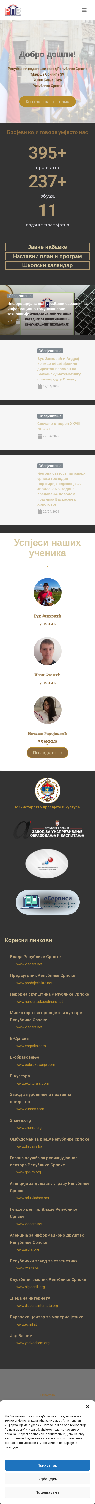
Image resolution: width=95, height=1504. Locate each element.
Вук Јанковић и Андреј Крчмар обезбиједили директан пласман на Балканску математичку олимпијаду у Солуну (59, 368)
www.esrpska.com (31, 1046)
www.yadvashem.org (33, 1343)
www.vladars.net (29, 964)
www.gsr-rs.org (28, 1172)
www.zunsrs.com (30, 1109)
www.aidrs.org (27, 1249)
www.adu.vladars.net (32, 1198)
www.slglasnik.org (30, 1287)
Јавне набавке (47, 247)
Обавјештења (20, 296)
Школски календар (47, 265)
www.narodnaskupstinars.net (39, 1001)
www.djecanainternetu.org (37, 1305)
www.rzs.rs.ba (27, 1268)
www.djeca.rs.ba (29, 1146)
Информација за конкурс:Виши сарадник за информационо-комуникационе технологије (47, 308)
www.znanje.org (29, 1127)
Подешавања (47, 1492)
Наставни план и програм (47, 256)
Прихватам (47, 1465)
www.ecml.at (26, 1324)
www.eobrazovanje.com (35, 1064)
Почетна (47, 1395)
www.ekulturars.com (32, 1083)
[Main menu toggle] (84, 10)
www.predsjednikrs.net (34, 983)
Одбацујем (48, 1478)
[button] (87, 1406)
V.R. (10, 321)
